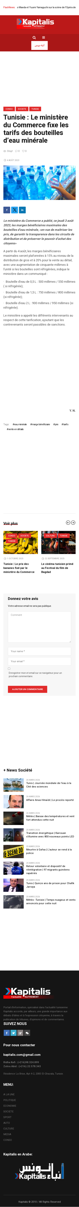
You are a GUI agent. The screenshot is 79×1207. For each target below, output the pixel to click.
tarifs (65, 424)
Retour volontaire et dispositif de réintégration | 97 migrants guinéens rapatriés (48, 870)
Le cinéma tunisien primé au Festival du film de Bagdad (57, 568)
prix (56, 424)
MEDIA (7, 1134)
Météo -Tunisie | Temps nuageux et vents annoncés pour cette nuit (50, 901)
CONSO (9, 109)
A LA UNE (9, 1094)
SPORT (7, 1117)
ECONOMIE (9, 1106)
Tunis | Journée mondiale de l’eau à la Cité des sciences (48, 784)
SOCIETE (22, 109)
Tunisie (35, 109)
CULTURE (50, 535)
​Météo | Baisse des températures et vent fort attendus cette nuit (50, 818)
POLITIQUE (9, 1100)
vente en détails (16, 429)
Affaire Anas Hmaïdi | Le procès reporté (50, 800)
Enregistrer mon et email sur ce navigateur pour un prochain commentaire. (35, 674)
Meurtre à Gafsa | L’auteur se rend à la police (49, 851)
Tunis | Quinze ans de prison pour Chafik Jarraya (50, 885)
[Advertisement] (39, 369)
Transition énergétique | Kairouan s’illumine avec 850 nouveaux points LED (50, 834)
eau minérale (20, 424)
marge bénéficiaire (41, 424)
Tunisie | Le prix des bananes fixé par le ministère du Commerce (19, 568)
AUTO (6, 1123)
